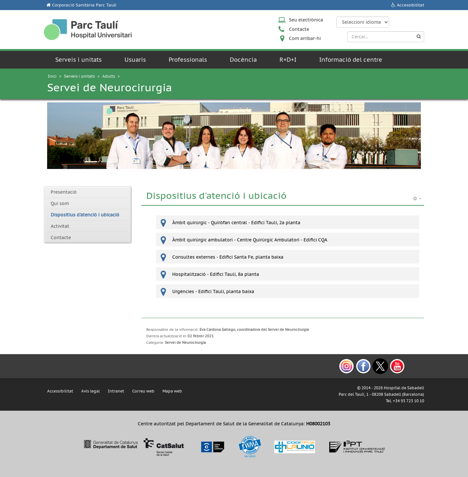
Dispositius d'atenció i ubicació (85, 215)
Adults (108, 76)
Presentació (64, 192)
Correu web (143, 391)
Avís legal (90, 391)
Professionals (188, 59)
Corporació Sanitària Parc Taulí (84, 5)
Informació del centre (350, 59)
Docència (243, 59)
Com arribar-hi (305, 38)
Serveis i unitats (78, 59)
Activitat (60, 226)
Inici (52, 76)
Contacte (299, 29)
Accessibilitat (410, 5)
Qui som (60, 203)
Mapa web (172, 391)
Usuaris (135, 59)
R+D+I (288, 59)
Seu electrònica (306, 20)
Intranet (116, 391)
